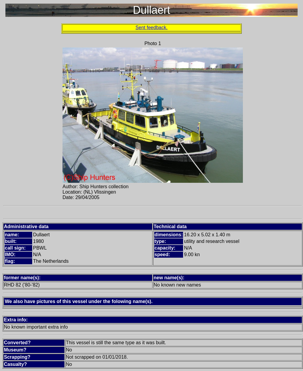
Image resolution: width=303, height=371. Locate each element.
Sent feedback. (152, 27)
